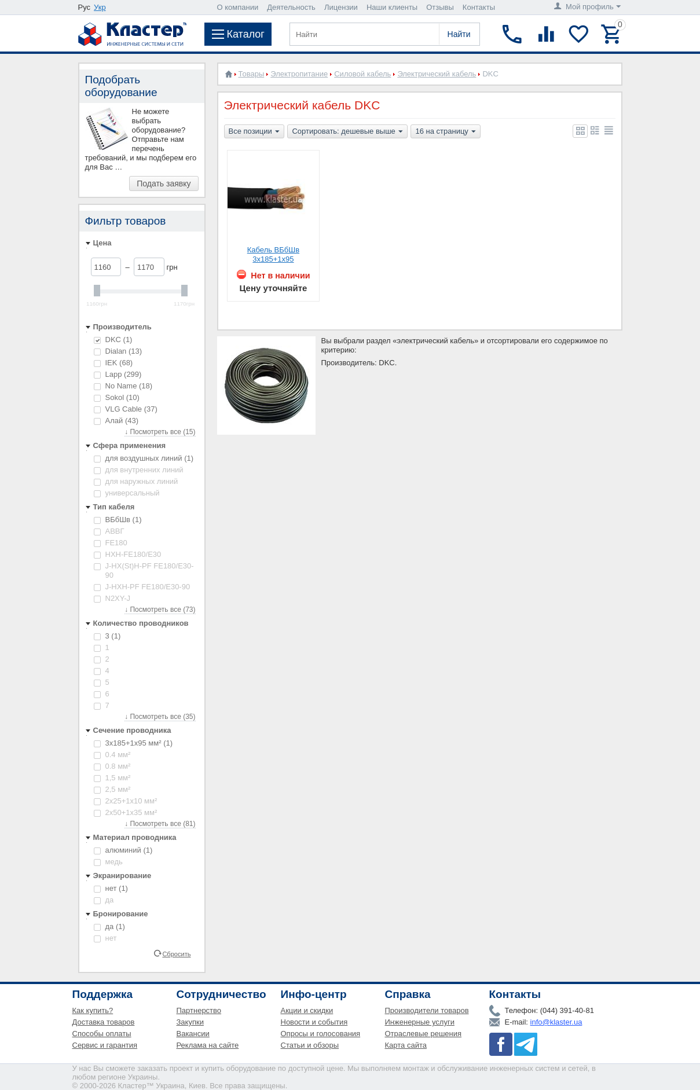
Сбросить (176, 953)
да (104, 900)
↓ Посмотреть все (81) (159, 824)
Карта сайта (406, 1045)
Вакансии (193, 1033)
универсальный (127, 493)
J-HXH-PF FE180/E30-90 (142, 586)
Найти (459, 34)
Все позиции (254, 132)
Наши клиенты (392, 7)
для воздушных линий (144, 458)
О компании (238, 7)
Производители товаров (427, 1010)
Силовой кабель (362, 73)
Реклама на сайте (208, 1045)
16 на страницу (445, 132)
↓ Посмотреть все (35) (159, 717)
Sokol (117, 397)
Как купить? (92, 1010)
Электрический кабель (436, 73)
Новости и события (314, 1022)
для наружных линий (136, 481)
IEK (113, 362)
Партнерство (199, 1010)
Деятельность (291, 7)
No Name (123, 385)
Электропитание (299, 73)
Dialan (118, 351)
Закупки (190, 1022)
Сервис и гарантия (105, 1045)
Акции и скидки (307, 1010)
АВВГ (109, 531)
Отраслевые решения (423, 1033)
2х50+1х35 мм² (125, 812)
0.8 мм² (112, 766)
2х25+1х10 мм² (125, 801)
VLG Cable (125, 409)
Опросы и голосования (321, 1033)
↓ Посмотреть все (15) (159, 432)
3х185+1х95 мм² (133, 743)
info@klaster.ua (556, 1022)
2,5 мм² (112, 789)
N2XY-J (112, 598)
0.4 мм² (112, 754)
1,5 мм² (112, 777)
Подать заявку (163, 183)
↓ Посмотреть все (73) (159, 609)
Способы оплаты (101, 1033)
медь (108, 861)
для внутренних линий (139, 469)
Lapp (118, 374)
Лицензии (341, 7)
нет (111, 888)
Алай (116, 420)
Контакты (479, 7)
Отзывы (440, 7)
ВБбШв (118, 519)
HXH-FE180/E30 (128, 554)
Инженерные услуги (420, 1022)
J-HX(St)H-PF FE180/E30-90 (144, 570)
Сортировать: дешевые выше (347, 132)
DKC (113, 339)
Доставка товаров (103, 1022)
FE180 (110, 542)
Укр (100, 7)
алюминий (123, 850)
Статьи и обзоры (310, 1045)
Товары (252, 73)
